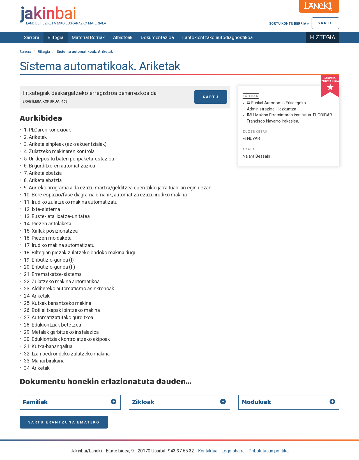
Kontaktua (207, 451)
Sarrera (31, 37)
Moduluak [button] (256, 402)
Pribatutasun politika (268, 451)
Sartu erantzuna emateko (64, 422)
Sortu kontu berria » (289, 24)
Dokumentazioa (157, 37)
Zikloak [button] (143, 402)
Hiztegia (322, 37)
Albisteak (122, 37)
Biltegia (55, 37)
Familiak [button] (35, 402)
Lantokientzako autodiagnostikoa (217, 37)
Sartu (325, 23)
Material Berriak (88, 37)
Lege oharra (233, 451)
